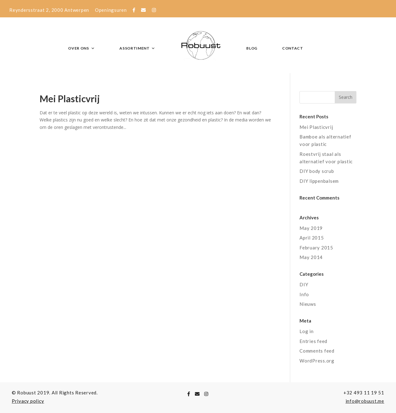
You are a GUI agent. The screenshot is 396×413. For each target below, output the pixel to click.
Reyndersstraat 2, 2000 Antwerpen (49, 10)
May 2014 (311, 257)
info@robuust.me (365, 401)
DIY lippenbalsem (319, 181)
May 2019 (311, 228)
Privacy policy (28, 401)
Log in (306, 331)
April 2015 (311, 237)
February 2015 (316, 247)
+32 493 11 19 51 (363, 392)
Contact (292, 48)
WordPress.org (316, 360)
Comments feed (316, 351)
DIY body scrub (316, 171)
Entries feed (313, 341)
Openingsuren (111, 10)
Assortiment (137, 48)
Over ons (81, 48)
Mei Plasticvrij (70, 98)
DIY (303, 284)
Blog (251, 48)
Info (304, 294)
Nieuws (307, 304)
